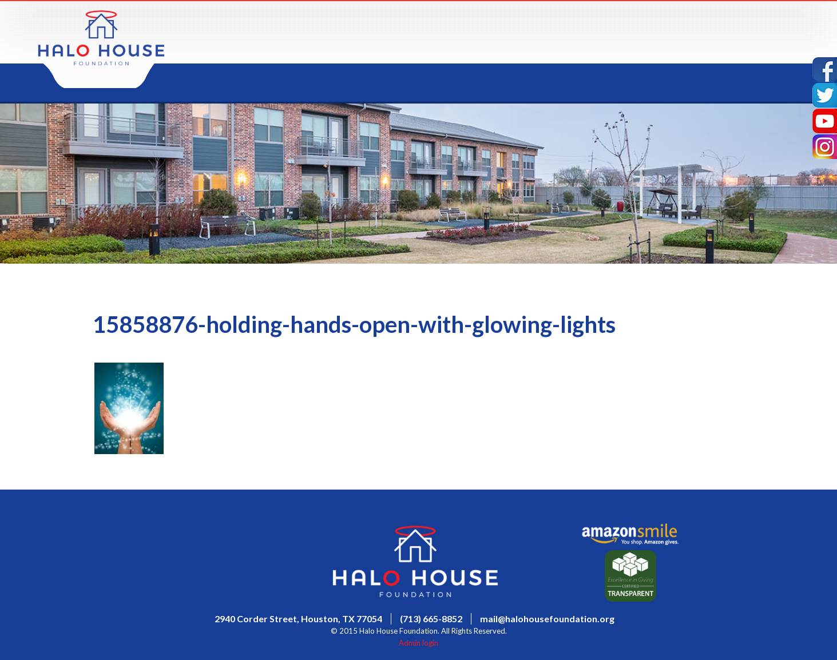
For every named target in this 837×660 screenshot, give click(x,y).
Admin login (418, 642)
